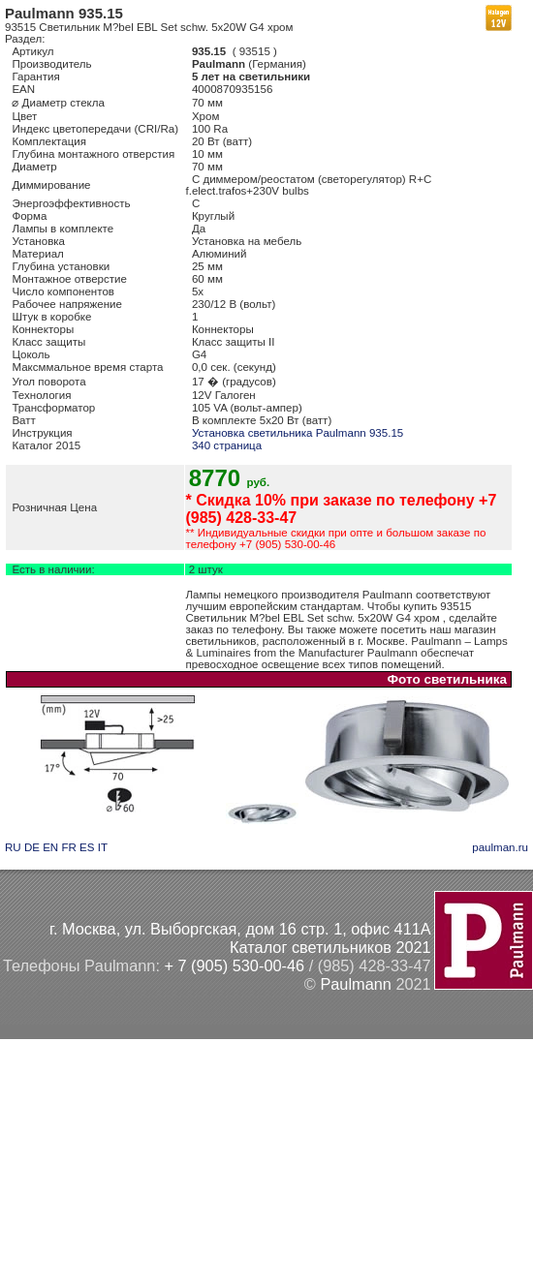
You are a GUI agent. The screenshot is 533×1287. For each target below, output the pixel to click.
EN (50, 847)
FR (68, 847)
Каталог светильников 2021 (330, 947)
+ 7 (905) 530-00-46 (234, 965)
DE (32, 847)
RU (13, 847)
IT (103, 847)
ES (86, 847)
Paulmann (355, 984)
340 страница (227, 445)
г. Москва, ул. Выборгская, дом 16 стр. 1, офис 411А (240, 928)
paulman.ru (500, 847)
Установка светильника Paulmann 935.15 (297, 433)
